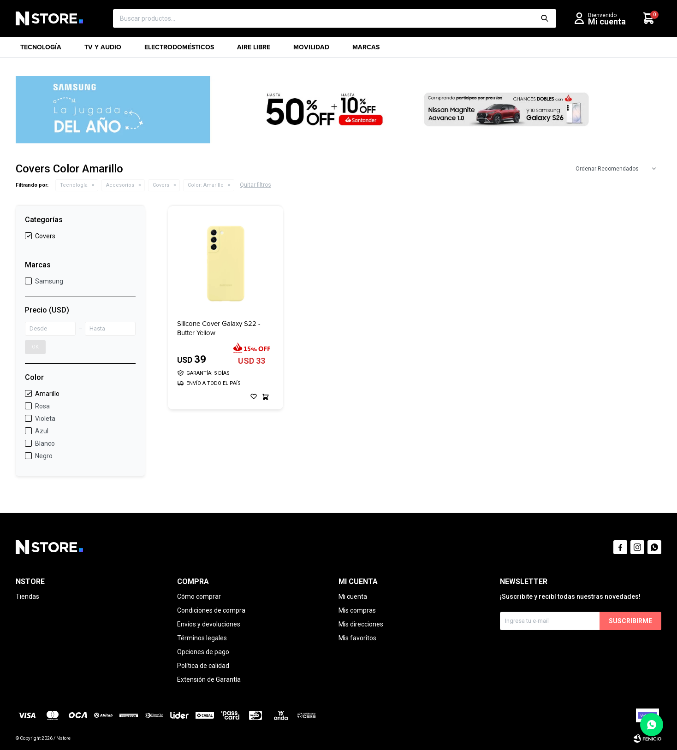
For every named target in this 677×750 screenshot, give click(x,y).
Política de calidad (203, 665)
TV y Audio (102, 50)
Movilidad (311, 50)
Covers (161, 185)
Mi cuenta (352, 596)
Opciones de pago (203, 652)
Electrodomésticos (179, 50)
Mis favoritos (357, 638)
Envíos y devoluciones (208, 624)
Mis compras (357, 610)
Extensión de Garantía (209, 679)
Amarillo (206, 185)
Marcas (366, 50)
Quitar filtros (255, 185)
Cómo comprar (199, 596)
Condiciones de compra (211, 610)
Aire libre (253, 50)
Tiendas (27, 596)
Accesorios (120, 185)
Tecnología (40, 50)
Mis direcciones (360, 624)
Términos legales (202, 638)
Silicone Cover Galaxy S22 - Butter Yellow (219, 328)
